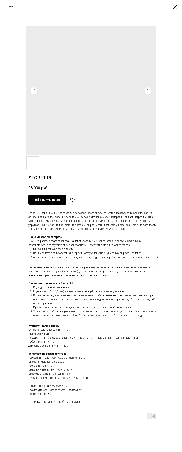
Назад (11, 6)
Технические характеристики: (47, 353)
